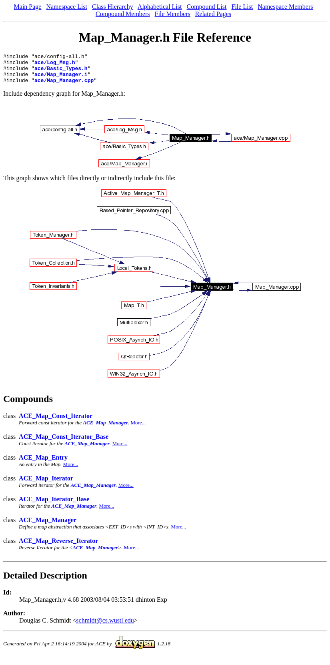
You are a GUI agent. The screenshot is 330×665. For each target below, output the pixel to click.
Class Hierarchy (112, 6)
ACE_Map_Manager (105, 429)
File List (242, 6)
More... (138, 429)
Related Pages (213, 13)
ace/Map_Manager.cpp (64, 86)
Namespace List (66, 6)
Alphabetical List (160, 6)
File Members (172, 13)
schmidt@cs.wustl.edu (105, 626)
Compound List (206, 6)
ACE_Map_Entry (43, 463)
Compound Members (123, 13)
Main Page (28, 6)
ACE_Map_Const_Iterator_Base (63, 442)
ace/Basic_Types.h (61, 71)
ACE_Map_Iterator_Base (54, 505)
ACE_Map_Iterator (46, 484)
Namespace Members (285, 6)
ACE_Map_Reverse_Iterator (58, 546)
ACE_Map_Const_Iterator (55, 421)
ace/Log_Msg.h (54, 64)
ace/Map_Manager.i (61, 78)
